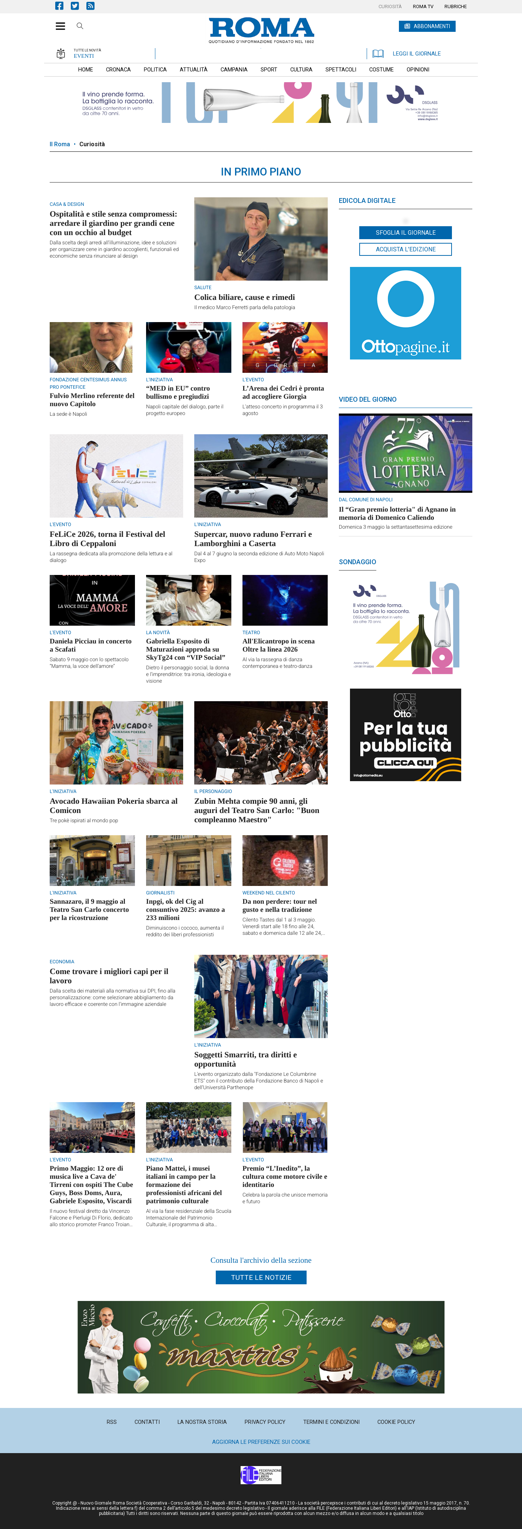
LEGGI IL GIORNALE (407, 53)
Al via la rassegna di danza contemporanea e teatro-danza (277, 663)
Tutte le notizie (261, 1277)
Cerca (80, 27)
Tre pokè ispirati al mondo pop (84, 821)
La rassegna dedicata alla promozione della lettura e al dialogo (111, 557)
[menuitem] (390, 6)
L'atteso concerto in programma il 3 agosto (282, 410)
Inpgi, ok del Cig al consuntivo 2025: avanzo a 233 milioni (185, 910)
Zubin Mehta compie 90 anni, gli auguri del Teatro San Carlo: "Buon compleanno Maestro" (257, 810)
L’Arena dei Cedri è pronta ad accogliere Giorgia (283, 393)
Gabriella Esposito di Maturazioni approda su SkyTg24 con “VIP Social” (185, 650)
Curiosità (92, 144)
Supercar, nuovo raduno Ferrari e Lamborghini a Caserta (253, 538)
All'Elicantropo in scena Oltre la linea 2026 (278, 645)
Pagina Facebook (63, 5)
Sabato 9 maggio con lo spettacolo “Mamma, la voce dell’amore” (89, 663)
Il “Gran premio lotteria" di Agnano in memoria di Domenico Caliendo (397, 514)
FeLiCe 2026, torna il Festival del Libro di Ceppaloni (107, 538)
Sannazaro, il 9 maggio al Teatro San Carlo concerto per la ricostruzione (89, 910)
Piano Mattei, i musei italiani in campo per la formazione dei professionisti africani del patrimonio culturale (184, 1185)
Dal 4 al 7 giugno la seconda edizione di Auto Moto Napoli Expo (259, 557)
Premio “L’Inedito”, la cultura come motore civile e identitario (284, 1177)
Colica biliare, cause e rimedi (244, 297)
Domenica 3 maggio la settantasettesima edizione (395, 527)
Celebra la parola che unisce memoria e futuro (285, 1198)
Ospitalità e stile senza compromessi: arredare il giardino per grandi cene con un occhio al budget (113, 223)
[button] (58, 22)
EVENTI (84, 56)
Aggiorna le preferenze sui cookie (261, 1442)
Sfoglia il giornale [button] (406, 232)
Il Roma (60, 144)
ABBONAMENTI (432, 26)
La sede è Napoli (68, 414)
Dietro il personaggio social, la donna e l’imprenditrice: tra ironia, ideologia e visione (188, 674)
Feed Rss (94, 5)
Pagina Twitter (78, 5)
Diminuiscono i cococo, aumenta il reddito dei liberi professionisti (185, 931)
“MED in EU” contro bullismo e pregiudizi (178, 393)
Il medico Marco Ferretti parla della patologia (244, 308)
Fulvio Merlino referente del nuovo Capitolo (92, 400)
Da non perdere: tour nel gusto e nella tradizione (279, 906)
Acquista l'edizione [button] (406, 249)
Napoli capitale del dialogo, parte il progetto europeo (185, 410)
